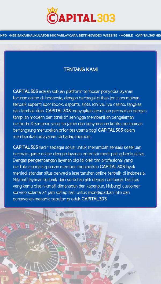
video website (105, 35)
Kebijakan (19, 35)
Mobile (127, 35)
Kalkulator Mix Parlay (48, 35)
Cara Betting (80, 35)
